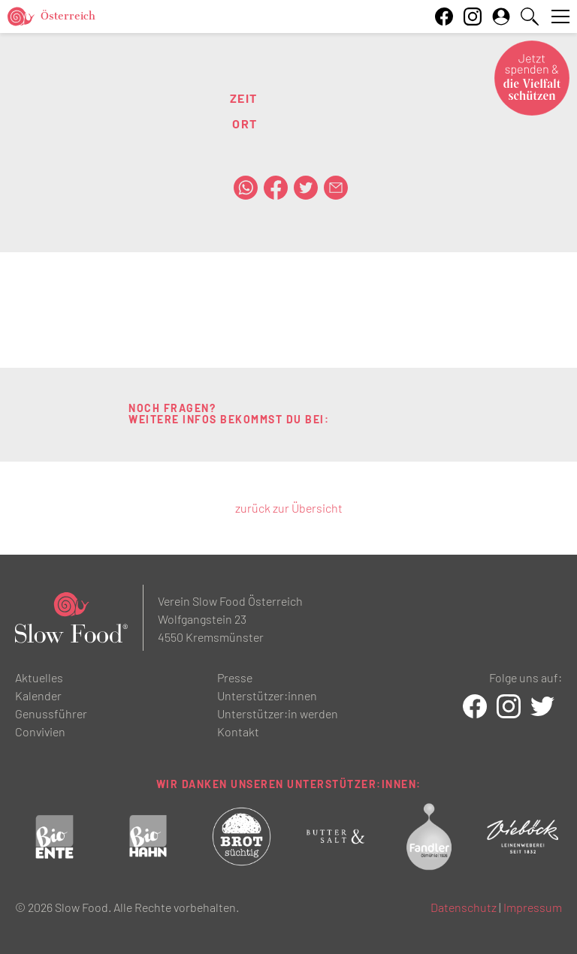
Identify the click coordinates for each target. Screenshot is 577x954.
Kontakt (238, 731)
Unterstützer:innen (267, 695)
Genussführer (51, 713)
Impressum (532, 907)
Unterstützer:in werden (277, 713)
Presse (234, 677)
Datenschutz (463, 907)
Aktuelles (39, 677)
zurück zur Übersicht (289, 508)
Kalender (38, 695)
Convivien (40, 731)
